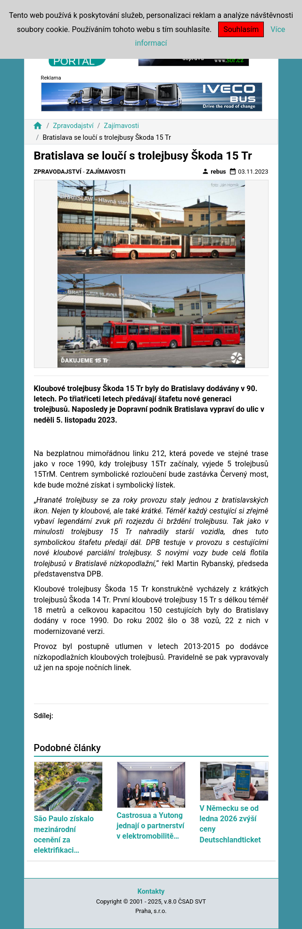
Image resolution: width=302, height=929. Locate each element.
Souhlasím (241, 29)
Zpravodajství (73, 126)
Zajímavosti (121, 126)
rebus (214, 171)
